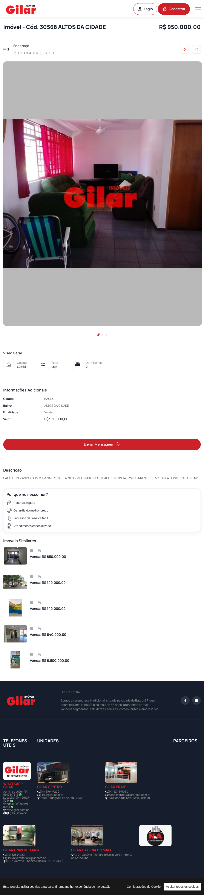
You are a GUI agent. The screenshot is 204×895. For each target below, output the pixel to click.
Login (145, 8)
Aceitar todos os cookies (182, 886)
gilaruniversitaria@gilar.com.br (26, 857)
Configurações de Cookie (144, 886)
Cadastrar (174, 8)
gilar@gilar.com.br (51, 794)
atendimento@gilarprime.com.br (129, 794)
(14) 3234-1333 (15, 854)
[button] (99, 335)
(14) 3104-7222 (49, 791)
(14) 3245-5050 (118, 791)
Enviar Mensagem (102, 444)
